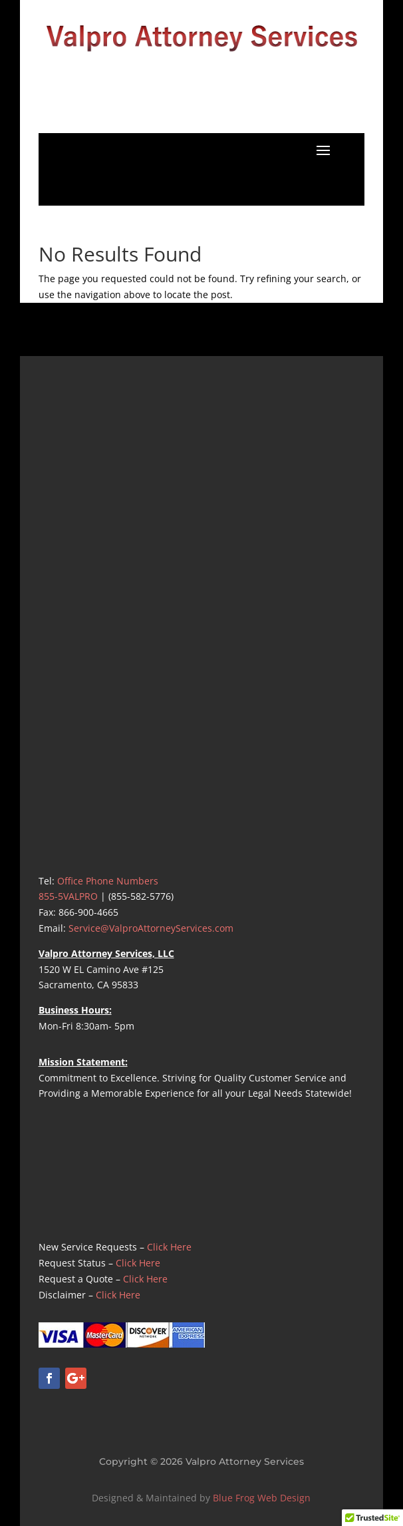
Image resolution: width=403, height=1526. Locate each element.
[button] (323, 149)
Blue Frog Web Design (262, 1497)
